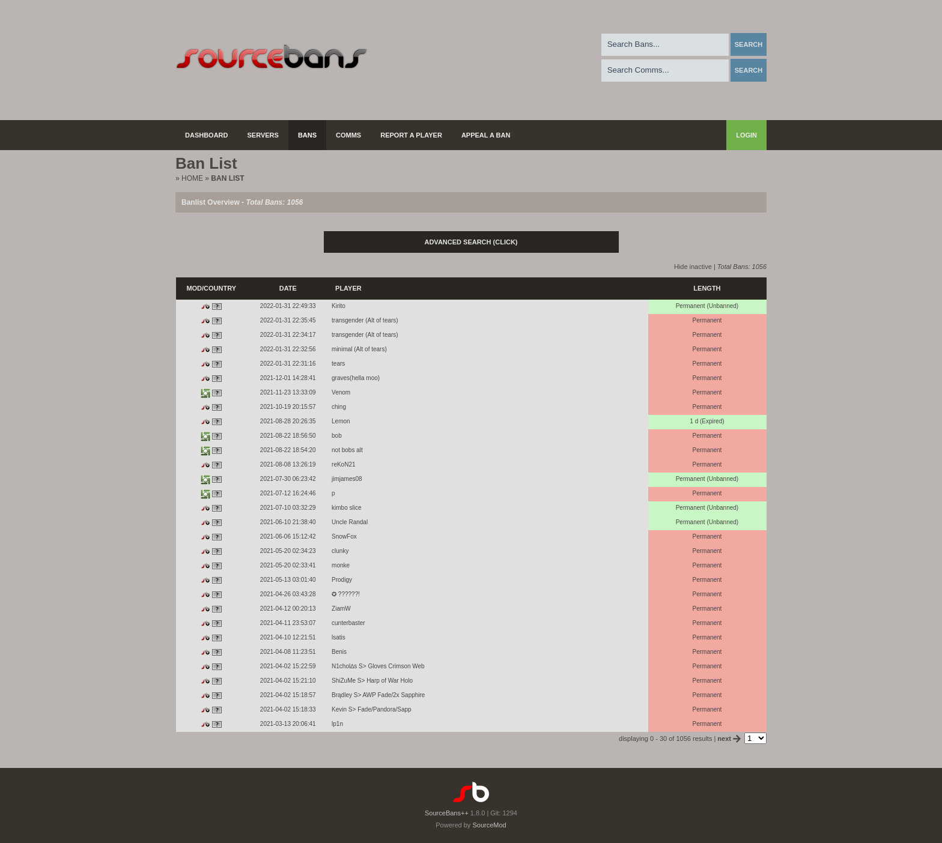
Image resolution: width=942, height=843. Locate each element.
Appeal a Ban (486, 135)
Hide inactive (693, 266)
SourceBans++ (447, 813)
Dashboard (206, 135)
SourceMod (489, 825)
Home (192, 178)
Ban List (227, 178)
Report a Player (411, 135)
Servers (263, 135)
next (730, 738)
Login (746, 135)
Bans (307, 135)
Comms (348, 135)
